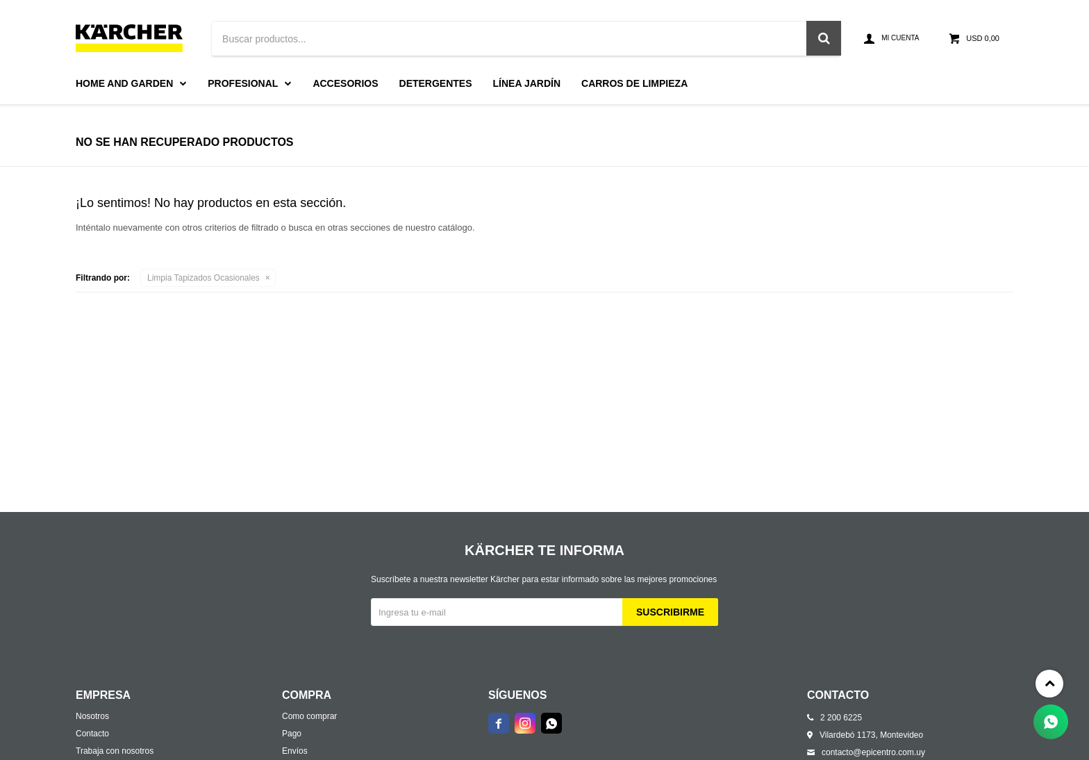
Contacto (92, 733)
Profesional (243, 83)
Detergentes (435, 83)
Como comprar (309, 716)
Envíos (295, 751)
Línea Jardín (527, 83)
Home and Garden (124, 83)
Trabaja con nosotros (114, 751)
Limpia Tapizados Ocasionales (203, 278)
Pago (291, 733)
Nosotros (92, 716)
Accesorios (345, 83)
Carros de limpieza (634, 83)
